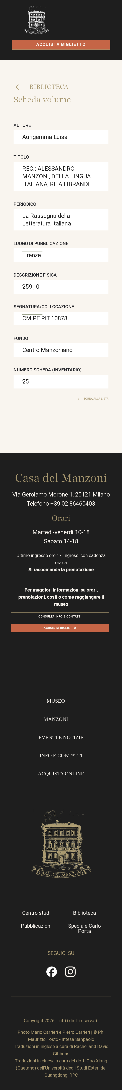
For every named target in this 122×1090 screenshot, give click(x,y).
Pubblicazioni (36, 926)
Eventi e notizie (61, 737)
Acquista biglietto (61, 44)
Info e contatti (61, 755)
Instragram (70, 974)
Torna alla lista (95, 398)
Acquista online (61, 773)
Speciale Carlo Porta (84, 928)
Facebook (51, 974)
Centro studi (36, 913)
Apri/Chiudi (88, 28)
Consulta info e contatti (60, 616)
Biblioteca (48, 86)
